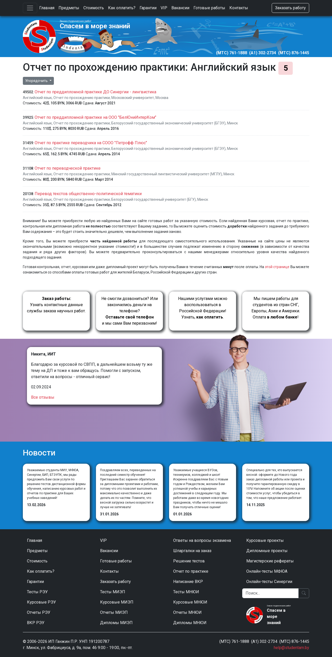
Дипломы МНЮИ (190, 622)
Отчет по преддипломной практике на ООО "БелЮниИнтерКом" (95, 117)
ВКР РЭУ (35, 622)
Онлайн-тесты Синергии (269, 581)
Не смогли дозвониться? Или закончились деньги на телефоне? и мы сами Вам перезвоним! (129, 311)
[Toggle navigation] (30, 8)
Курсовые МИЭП (116, 602)
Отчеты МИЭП (114, 612)
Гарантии (148, 7)
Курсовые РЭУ (41, 602)
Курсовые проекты (265, 540)
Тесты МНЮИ (186, 591)
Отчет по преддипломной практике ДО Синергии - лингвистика (95, 91)
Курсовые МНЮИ (190, 602)
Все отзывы (42, 397)
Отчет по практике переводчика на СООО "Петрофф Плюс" (91, 142)
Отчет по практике (190, 571)
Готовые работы (209, 7)
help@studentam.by (291, 647)
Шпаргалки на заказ (192, 550)
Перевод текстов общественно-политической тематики (88, 193)
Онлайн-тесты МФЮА (266, 571)
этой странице (277, 267)
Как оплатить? (121, 7)
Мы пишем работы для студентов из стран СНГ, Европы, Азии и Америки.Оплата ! (275, 308)
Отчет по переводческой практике (68, 168)
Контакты (238, 7)
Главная (46, 7)
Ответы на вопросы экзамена (202, 540)
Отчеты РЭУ (38, 612)
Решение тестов (189, 561)
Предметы (68, 7)
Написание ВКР (188, 581)
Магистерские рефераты (270, 561)
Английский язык (37, 98)
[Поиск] (270, 593)
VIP (164, 7)
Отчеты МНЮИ (187, 612)
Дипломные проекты (267, 550)
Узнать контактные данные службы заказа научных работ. (56, 304)
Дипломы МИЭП (116, 622)
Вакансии (180, 7)
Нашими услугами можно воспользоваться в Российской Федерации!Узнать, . (202, 308)
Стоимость (93, 7)
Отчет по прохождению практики (81, 98)
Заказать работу (290, 7)
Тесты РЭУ (37, 591)
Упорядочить (36, 81)
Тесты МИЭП (112, 591)
